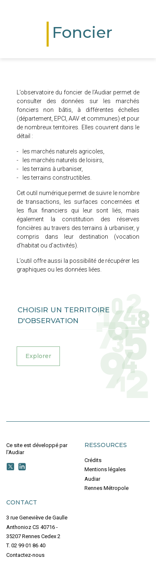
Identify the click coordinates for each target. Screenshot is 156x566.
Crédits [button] (93, 460)
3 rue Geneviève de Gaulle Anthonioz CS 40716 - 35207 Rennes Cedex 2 (36, 526)
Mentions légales (105, 469)
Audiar (92, 479)
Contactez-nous (25, 555)
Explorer (38, 356)
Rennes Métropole (106, 488)
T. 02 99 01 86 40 (25, 545)
